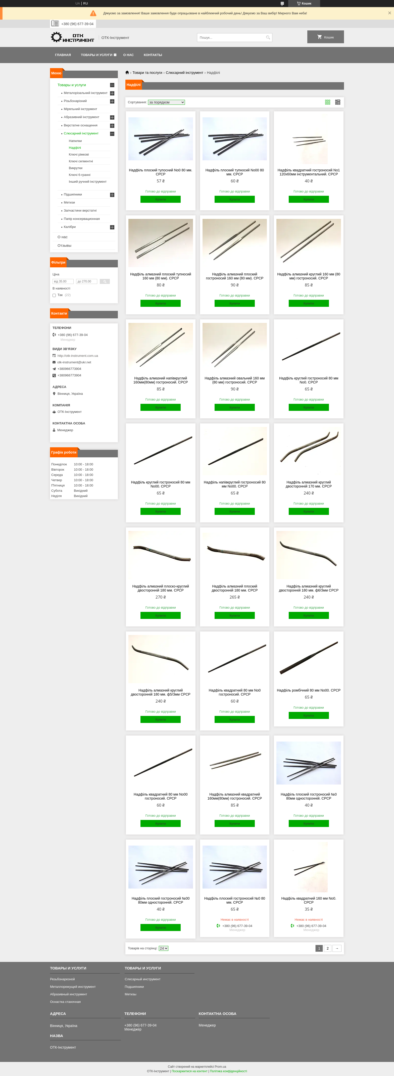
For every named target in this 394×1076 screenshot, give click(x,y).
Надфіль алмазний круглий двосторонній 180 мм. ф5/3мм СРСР (160, 692)
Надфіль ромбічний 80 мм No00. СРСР (308, 690)
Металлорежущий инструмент (72, 987)
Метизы (130, 994)
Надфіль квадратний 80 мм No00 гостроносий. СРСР (160, 796)
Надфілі (75, 148)
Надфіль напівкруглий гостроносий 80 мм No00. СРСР (235, 484)
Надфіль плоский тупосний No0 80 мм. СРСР (160, 172)
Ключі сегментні (81, 161)
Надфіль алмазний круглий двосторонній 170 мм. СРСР (309, 484)
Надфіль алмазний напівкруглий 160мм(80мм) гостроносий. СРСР (160, 380)
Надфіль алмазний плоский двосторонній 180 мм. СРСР (235, 588)
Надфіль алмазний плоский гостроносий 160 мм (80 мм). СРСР (235, 276)
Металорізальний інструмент (86, 93)
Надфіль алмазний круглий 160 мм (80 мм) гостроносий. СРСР (308, 276)
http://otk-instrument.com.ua (78, 356)
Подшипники (134, 987)
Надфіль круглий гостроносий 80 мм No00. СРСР (160, 484)
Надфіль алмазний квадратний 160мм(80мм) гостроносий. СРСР (235, 796)
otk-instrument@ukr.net (74, 362)
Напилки (75, 141)
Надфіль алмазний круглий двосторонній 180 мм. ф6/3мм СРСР (308, 588)
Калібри (70, 227)
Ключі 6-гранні (79, 175)
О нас (128, 55)
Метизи (69, 202)
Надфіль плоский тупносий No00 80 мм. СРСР (235, 172)
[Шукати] (268, 37)
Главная (63, 55)
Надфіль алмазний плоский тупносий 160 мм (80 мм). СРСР (160, 276)
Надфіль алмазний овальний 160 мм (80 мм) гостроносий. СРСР (235, 380)
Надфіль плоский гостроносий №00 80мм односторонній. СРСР (161, 900)
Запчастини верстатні (80, 210)
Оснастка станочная (65, 1002)
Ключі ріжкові (79, 154)
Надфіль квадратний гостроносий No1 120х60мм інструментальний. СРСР (309, 172)
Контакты (153, 55)
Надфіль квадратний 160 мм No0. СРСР (308, 900)
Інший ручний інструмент (88, 181)
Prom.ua (220, 1066)
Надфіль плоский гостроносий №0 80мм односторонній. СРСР (309, 796)
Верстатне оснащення (80, 125)
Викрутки (75, 168)
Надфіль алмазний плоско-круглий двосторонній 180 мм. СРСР (160, 588)
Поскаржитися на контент (189, 1071)
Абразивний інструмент (81, 117)
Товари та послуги (147, 73)
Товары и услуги (96, 55)
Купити (160, 199)
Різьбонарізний (75, 101)
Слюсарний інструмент (184, 73)
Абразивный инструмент (68, 994)
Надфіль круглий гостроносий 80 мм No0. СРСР (308, 380)
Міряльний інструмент (80, 109)
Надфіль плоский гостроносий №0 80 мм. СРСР (234, 900)
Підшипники (73, 194)
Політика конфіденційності (228, 1071)
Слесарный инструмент (142, 979)
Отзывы (64, 245)
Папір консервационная (82, 219)
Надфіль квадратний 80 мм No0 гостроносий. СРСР (235, 692)
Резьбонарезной (62, 979)
